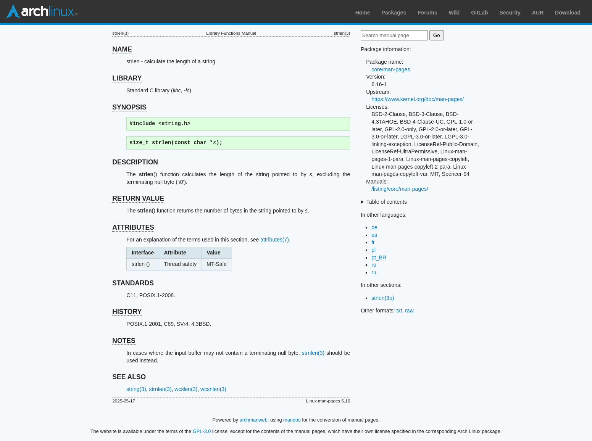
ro (373, 265)
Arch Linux (42, 11)
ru (373, 272)
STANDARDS (133, 283)
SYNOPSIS (129, 107)
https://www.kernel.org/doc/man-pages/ (417, 99)
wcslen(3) (185, 389)
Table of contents (386, 202)
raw (409, 310)
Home (362, 13)
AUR (538, 13)
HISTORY (127, 311)
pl (373, 250)
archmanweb (254, 420)
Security (510, 13)
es (374, 235)
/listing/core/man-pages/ (399, 189)
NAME (122, 49)
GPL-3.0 (202, 431)
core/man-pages (390, 69)
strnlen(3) (313, 353)
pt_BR (378, 257)
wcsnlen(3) (213, 389)
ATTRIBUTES (133, 227)
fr (373, 242)
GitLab (479, 13)
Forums (427, 13)
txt (399, 310)
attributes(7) (274, 240)
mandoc (292, 420)
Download (568, 13)
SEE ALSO (129, 377)
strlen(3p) (382, 298)
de (374, 227)
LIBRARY (127, 78)
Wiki (454, 13)
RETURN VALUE (138, 198)
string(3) (136, 389)
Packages (394, 13)
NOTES (123, 340)
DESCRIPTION (135, 162)
